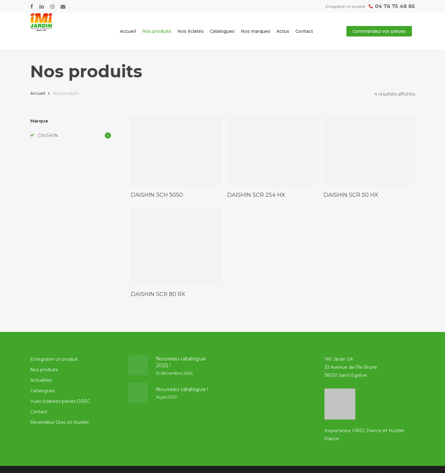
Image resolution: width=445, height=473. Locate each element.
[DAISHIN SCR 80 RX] (176, 246)
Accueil (37, 93)
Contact (39, 412)
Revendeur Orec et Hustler (59, 422)
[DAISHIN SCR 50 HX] (369, 151)
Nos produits (44, 369)
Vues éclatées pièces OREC (60, 401)
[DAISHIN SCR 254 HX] (272, 151)
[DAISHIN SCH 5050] (176, 151)
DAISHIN (48, 135)
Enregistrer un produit (54, 359)
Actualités (41, 380)
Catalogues (42, 390)
